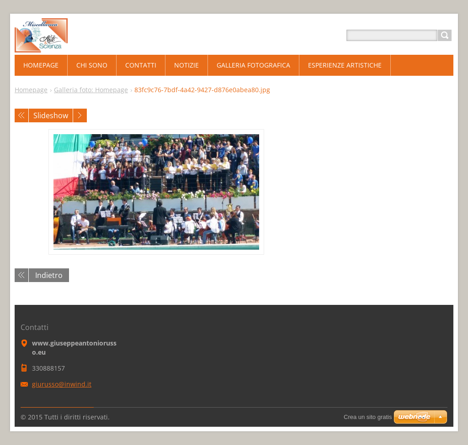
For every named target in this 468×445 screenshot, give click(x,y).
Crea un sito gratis (368, 417)
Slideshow (50, 115)
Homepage (31, 89)
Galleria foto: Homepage (91, 89)
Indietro (49, 275)
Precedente (21, 115)
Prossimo (80, 115)
